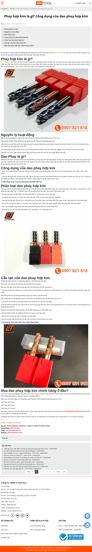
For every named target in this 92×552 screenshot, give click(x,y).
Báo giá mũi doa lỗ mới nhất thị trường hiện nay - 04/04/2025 (24, 464)
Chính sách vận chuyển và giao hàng (14, 534)
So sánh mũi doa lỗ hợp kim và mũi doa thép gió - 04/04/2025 (24, 451)
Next (58, 472)
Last (63, 472)
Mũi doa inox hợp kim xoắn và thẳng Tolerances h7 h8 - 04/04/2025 (26, 466)
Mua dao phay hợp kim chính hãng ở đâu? (19, 45)
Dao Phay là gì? (9, 34)
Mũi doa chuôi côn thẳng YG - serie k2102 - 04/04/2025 (22, 455)
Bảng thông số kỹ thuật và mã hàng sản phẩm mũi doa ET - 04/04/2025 (27, 457)
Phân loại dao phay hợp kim (14, 40)
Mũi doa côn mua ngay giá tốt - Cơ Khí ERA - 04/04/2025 (22, 469)
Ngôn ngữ (81, 3)
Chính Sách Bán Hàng (37, 526)
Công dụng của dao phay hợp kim (16, 37)
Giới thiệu (4, 526)
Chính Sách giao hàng (37, 530)
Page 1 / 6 (30, 472)
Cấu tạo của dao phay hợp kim (15, 43)
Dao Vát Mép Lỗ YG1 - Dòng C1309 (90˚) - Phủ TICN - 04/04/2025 (26, 453)
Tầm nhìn (4, 530)
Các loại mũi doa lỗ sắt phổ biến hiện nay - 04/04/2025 (22, 460)
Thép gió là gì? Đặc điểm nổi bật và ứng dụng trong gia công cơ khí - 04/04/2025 (30, 449)
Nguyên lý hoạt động (11, 32)
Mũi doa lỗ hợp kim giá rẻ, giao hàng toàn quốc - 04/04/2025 (23, 462)
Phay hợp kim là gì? (11, 29)
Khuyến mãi (5, 537)
